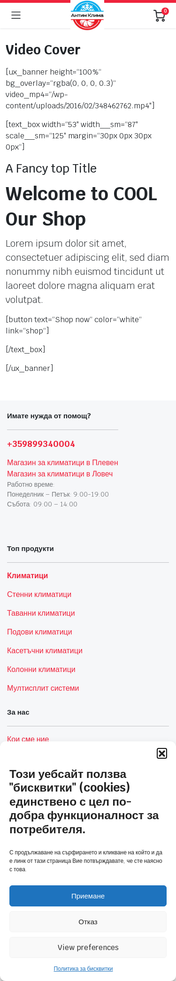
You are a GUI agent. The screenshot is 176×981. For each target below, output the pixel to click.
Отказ (87, 921)
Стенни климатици (39, 594)
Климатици (27, 576)
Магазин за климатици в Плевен (62, 463)
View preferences (88, 947)
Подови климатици (39, 632)
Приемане (88, 895)
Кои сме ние (28, 739)
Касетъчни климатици (45, 651)
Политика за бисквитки (83, 969)
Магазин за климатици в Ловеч (60, 474)
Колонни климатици (41, 669)
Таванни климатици (41, 613)
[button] (162, 753)
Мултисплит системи (43, 688)
